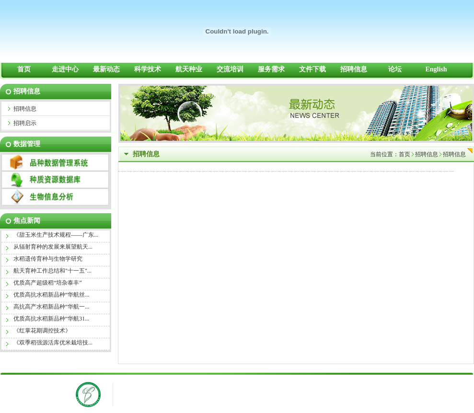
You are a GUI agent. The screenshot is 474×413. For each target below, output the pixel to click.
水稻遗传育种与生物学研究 (47, 258)
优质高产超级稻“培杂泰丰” (47, 282)
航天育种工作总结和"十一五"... (52, 270)
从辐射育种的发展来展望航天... (52, 246)
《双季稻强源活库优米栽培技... (52, 342)
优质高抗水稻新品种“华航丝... (51, 294)
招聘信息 (426, 154)
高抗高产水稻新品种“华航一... (51, 306)
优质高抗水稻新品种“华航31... (51, 318)
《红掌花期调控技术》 (42, 330)
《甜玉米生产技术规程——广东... (55, 234)
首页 (404, 154)
